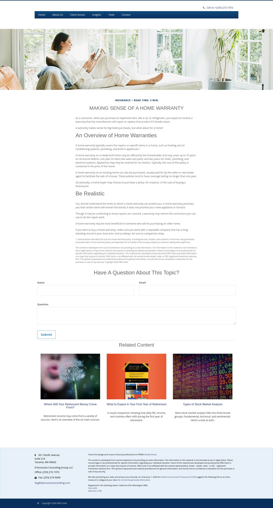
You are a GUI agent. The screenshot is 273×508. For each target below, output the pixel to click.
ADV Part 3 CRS (95, 491)
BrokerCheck (151, 454)
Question (42, 304)
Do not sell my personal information (134, 480)
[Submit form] (46, 335)
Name (41, 282)
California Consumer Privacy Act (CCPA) (178, 477)
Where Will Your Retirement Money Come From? (70, 406)
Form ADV (92, 488)
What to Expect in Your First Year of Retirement (136, 404)
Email (142, 282)
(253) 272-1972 (218, 7)
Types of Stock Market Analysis (202, 404)
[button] (58, 14)
